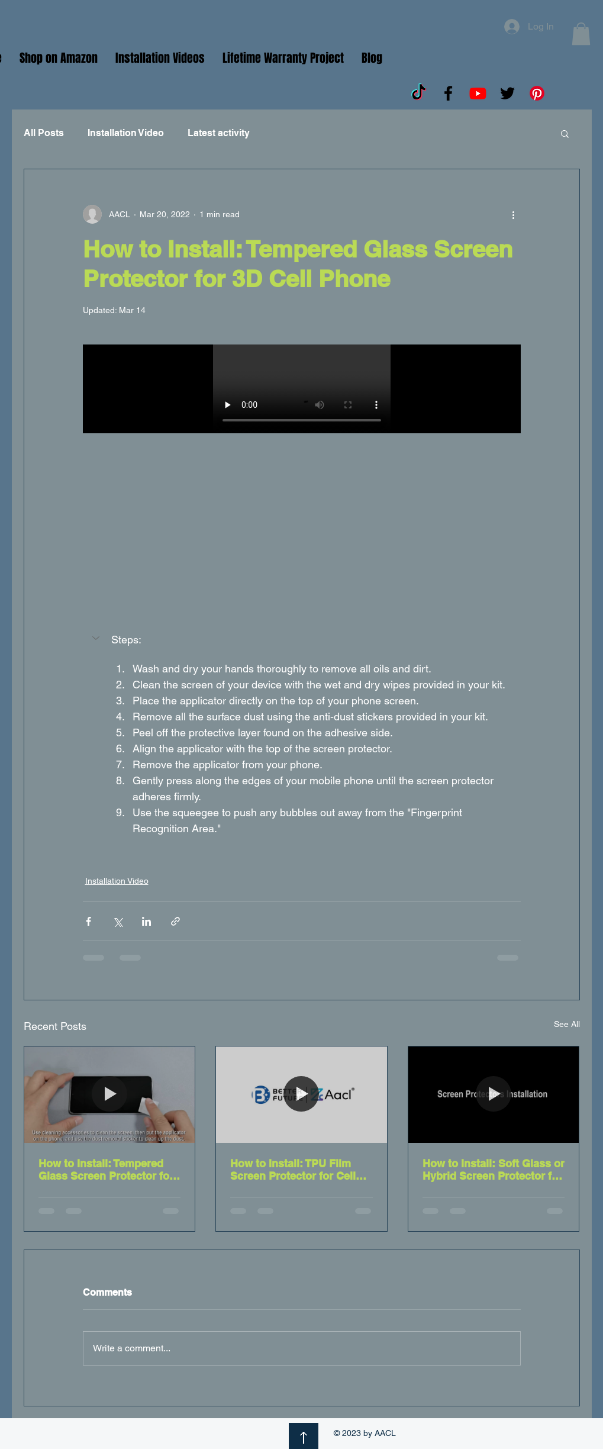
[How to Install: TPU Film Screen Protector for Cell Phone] (301, 1094)
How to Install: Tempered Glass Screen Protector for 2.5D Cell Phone (105, 1169)
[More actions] (514, 214)
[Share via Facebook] (88, 921)
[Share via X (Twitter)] (117, 921)
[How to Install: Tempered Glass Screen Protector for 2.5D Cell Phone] (109, 1094)
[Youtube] (478, 93)
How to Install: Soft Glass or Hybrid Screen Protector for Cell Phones (494, 1169)
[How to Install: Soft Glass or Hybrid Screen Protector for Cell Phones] (493, 1094)
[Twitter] (507, 93)
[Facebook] (448, 93)
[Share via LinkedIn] (146, 921)
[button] (581, 33)
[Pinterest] (537, 93)
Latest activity (219, 133)
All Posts (44, 133)
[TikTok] (418, 93)
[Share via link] (175, 921)
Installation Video (126, 133)
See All (567, 1024)
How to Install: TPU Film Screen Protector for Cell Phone (293, 1169)
